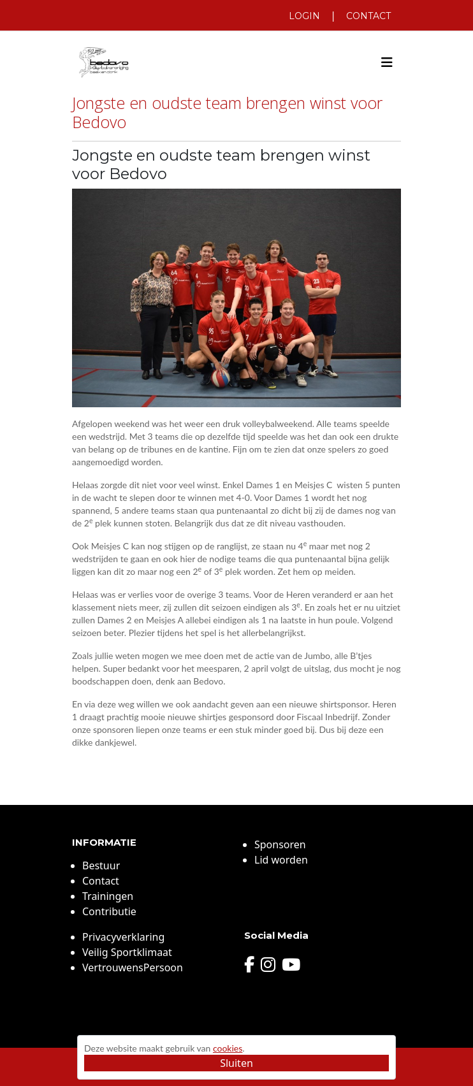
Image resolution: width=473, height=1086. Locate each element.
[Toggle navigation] (387, 62)
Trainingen (107, 896)
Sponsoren (280, 844)
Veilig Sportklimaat (127, 952)
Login (304, 16)
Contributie (109, 911)
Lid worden (281, 860)
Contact (368, 16)
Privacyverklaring (123, 937)
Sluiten (236, 1063)
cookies (227, 1048)
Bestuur (101, 865)
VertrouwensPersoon (132, 967)
